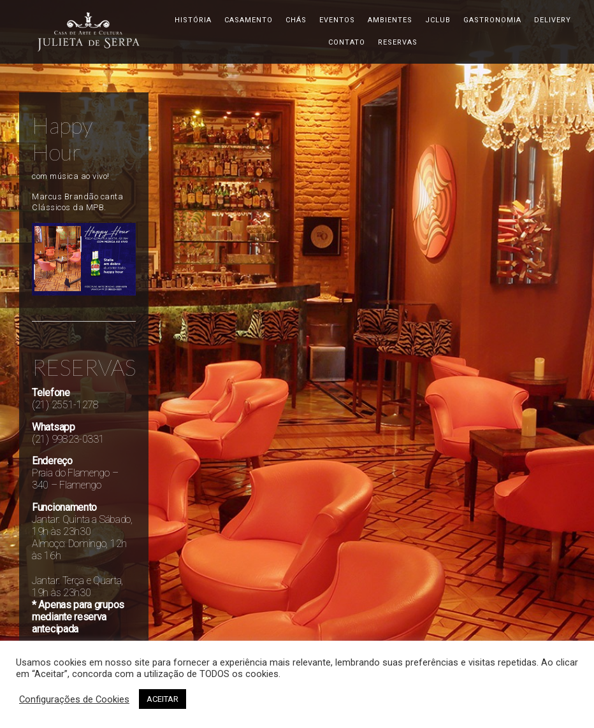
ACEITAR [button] (162, 699)
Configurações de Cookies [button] (74, 699)
